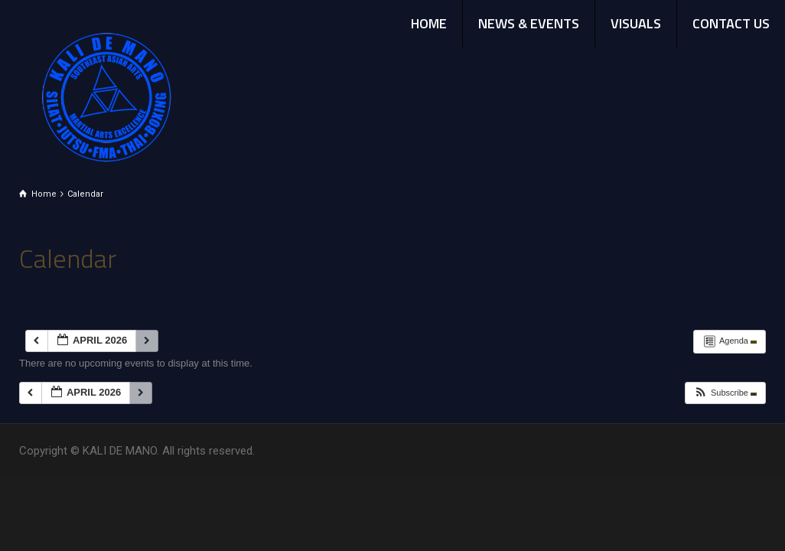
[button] (725, 393)
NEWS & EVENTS (528, 23)
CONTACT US (731, 23)
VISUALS (636, 23)
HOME (429, 23)
